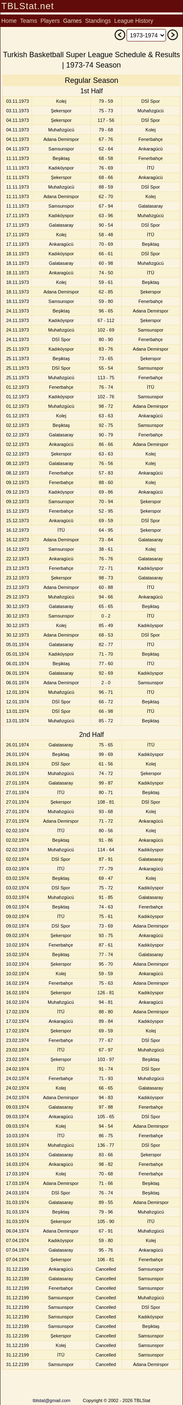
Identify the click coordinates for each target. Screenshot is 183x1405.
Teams (28, 20)
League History (133, 20)
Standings (98, 20)
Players (50, 20)
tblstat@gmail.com (52, 1400)
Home (9, 20)
